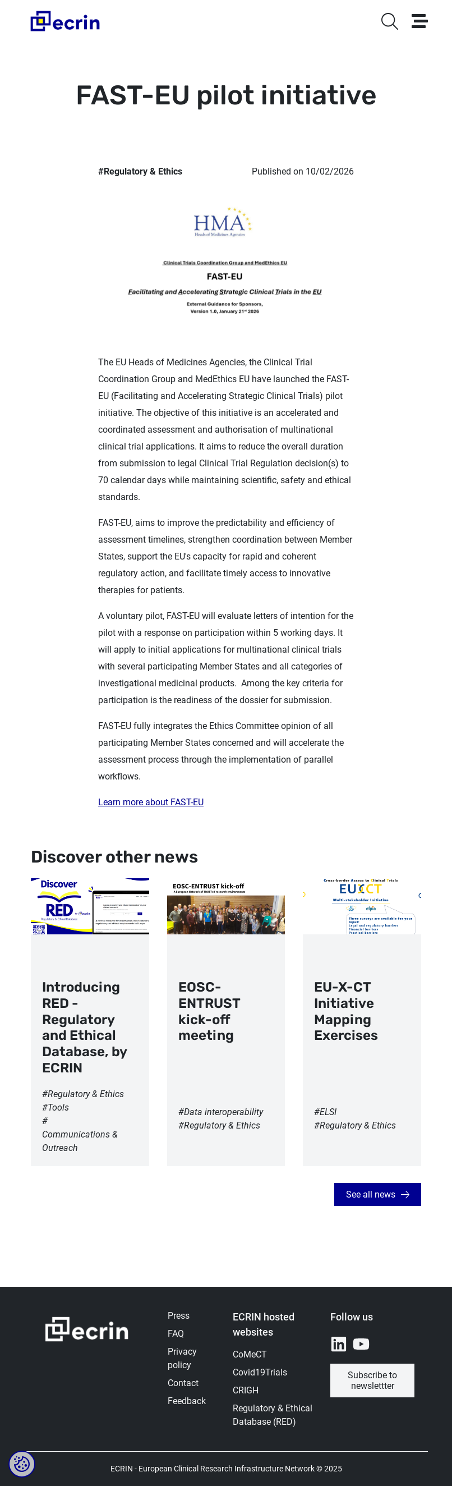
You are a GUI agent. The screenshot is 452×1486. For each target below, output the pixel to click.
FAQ (176, 1333)
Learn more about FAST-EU (151, 802)
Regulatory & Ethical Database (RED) (272, 1415)
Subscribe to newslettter (372, 1380)
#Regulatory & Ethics (140, 171)
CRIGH (246, 1390)
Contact (183, 1383)
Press (179, 1315)
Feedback (187, 1401)
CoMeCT (250, 1354)
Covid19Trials (260, 1372)
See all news (370, 1194)
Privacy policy (182, 1358)
